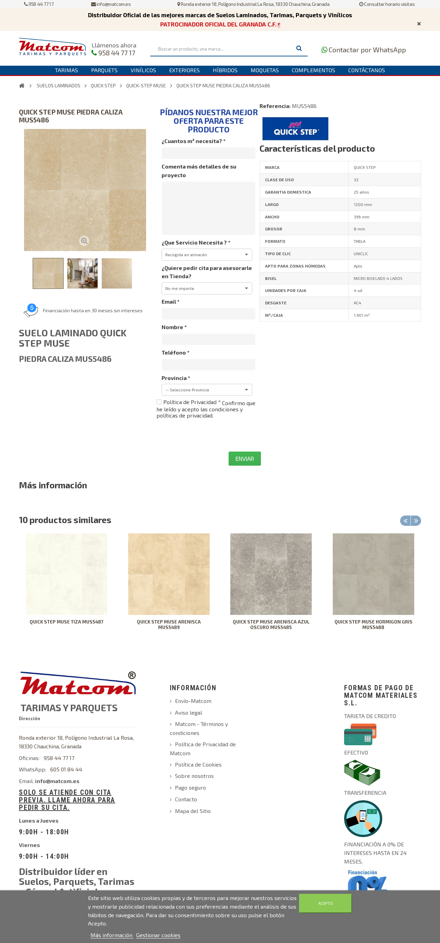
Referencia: (275, 105)
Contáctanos (366, 70)
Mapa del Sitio (193, 810)
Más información (112, 935)
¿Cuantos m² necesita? (194, 141)
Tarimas (66, 70)
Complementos (313, 70)
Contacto (186, 799)
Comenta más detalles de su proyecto (199, 170)
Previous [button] (405, 521)
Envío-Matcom (193, 700)
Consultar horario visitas (387, 4)
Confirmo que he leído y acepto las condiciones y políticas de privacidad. (205, 409)
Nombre (174, 327)
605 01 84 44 (66, 769)
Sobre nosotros (194, 775)
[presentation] (208, 435)
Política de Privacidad (192, 402)
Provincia (176, 378)
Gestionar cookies (158, 935)
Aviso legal (188, 712)
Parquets (104, 70)
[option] (66, 586)
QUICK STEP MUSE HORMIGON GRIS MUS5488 (373, 624)
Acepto (325, 903)
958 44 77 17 (38, 4)
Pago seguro (190, 787)
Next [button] (416, 521)
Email (170, 301)
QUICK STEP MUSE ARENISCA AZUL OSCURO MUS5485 (271, 624)
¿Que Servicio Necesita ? (196, 242)
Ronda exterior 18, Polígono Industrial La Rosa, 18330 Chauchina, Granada (253, 4)
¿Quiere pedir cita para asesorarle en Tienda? (207, 272)
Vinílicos (143, 70)
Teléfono (175, 352)
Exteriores (184, 70)
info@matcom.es (111, 4)
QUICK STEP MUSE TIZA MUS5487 (66, 622)
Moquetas (265, 70)
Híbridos (225, 70)
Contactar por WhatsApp (367, 49)
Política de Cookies (198, 764)
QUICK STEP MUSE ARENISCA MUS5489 (169, 624)
